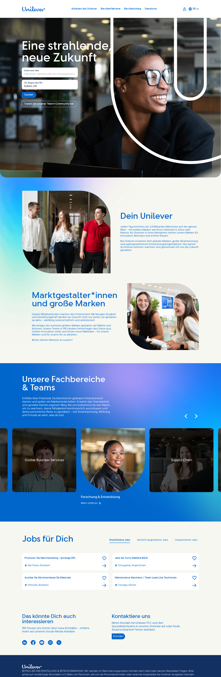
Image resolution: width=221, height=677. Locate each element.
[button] (104, 558)
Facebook (33, 642)
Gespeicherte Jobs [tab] (186, 540)
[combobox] (50, 85)
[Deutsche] (194, 9)
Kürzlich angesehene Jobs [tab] (152, 540)
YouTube (41, 642)
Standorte (151, 9)
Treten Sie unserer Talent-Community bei (49, 104)
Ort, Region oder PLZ (33, 83)
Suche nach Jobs (31, 71)
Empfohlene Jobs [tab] (119, 540)
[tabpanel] (110, 572)
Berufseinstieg (132, 9)
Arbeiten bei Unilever (84, 9)
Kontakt (118, 636)
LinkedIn (24, 642)
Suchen (28, 95)
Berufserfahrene (110, 9)
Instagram (50, 642)
